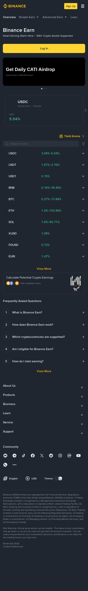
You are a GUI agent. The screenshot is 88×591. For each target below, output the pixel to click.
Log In (44, 48)
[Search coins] (43, 110)
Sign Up (70, 6)
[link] (72, 103)
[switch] (58, 434)
